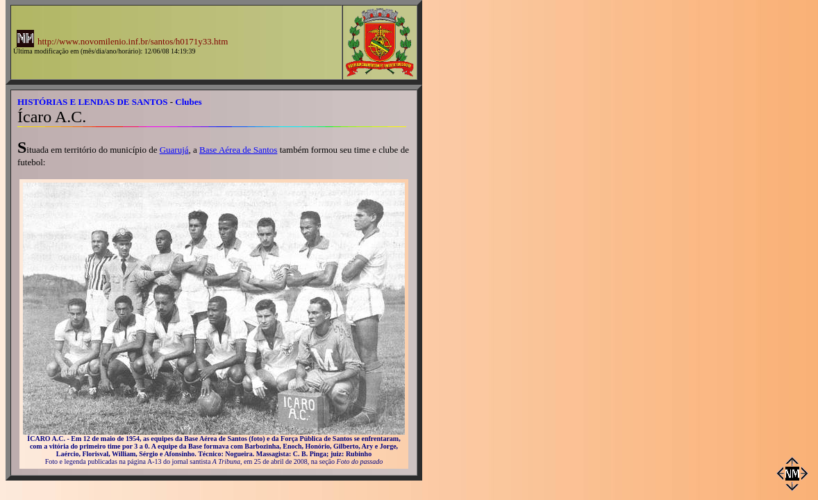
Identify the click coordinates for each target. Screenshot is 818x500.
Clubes (188, 102)
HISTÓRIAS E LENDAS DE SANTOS (92, 102)
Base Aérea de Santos (238, 149)
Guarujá (174, 149)
